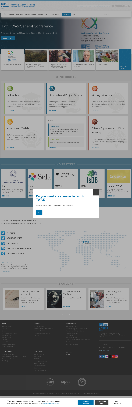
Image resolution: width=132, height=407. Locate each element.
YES (39, 212)
